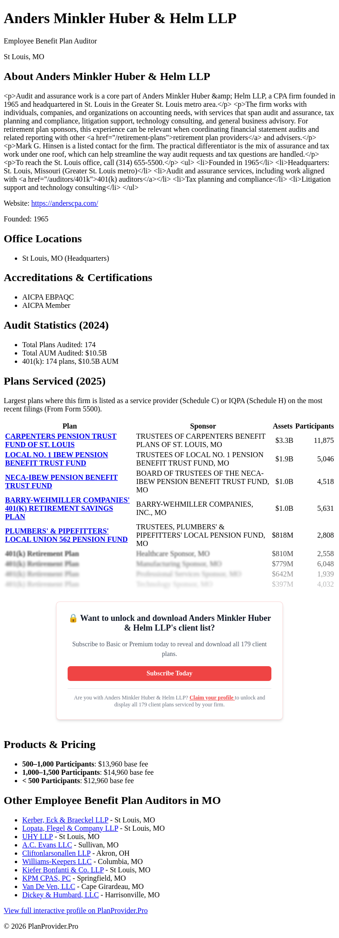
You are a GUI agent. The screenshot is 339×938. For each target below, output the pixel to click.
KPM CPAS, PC (46, 878)
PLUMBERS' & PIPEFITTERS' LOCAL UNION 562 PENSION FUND (66, 535)
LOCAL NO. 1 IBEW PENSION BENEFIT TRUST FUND (56, 459)
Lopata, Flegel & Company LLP (70, 828)
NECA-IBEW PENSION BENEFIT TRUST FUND (61, 481)
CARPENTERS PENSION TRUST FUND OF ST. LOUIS (61, 440)
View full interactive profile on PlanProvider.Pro (76, 910)
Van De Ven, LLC (48, 886)
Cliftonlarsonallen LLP (56, 853)
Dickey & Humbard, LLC (60, 895)
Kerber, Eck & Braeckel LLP (65, 820)
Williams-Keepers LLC (57, 861)
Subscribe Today (169, 673)
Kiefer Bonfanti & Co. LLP (63, 870)
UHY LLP (37, 836)
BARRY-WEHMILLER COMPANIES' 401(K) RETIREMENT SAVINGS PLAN (67, 508)
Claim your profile (212, 697)
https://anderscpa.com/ (64, 203)
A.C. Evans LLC (47, 845)
